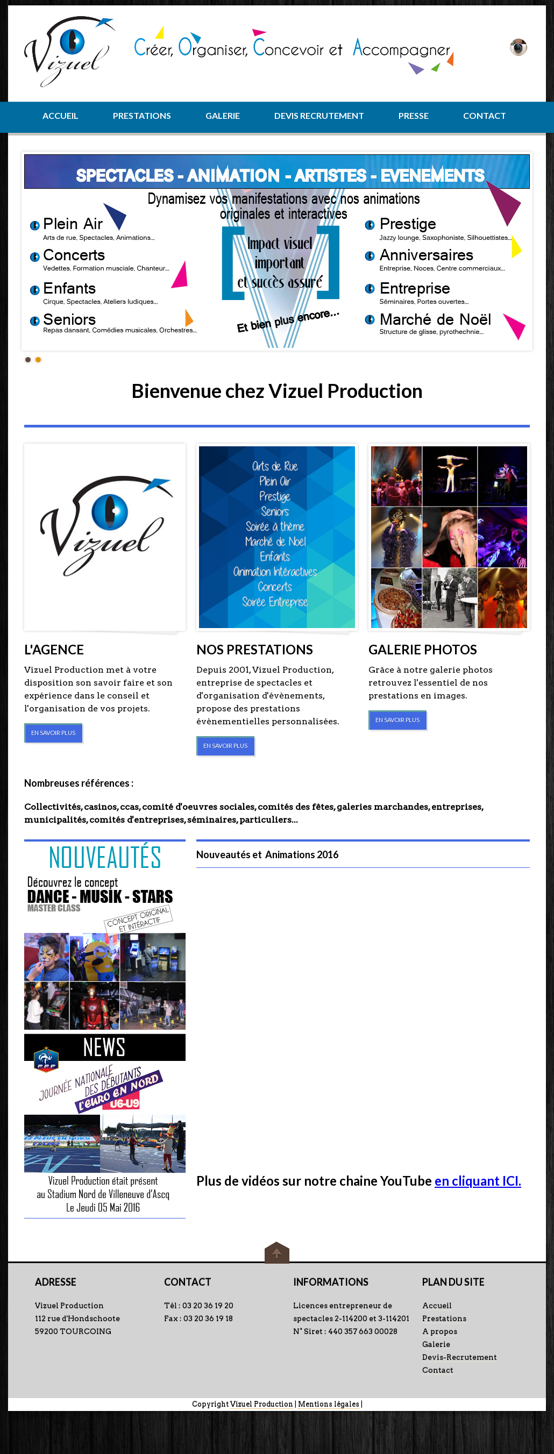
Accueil (437, 1305)
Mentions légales (328, 1404)
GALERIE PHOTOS (422, 649)
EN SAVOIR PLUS (53, 732)
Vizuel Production (261, 1404)
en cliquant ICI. (478, 1180)
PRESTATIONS (142, 115)
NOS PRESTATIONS (254, 649)
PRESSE (414, 115)
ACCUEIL (60, 115)
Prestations (444, 1318)
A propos (439, 1331)
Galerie (436, 1344)
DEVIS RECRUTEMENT (319, 115)
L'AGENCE (54, 649)
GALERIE (222, 115)
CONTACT (484, 115)
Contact (437, 1370)
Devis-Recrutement (459, 1357)
